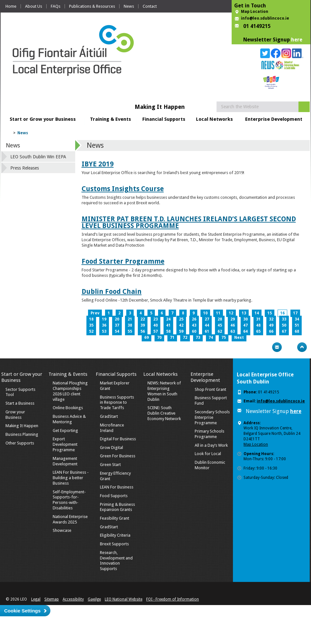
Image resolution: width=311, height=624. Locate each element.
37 (117, 325)
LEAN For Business (116, 487)
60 (194, 331)
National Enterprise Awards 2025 (70, 519)
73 (198, 337)
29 (232, 319)
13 (244, 313)
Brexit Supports (114, 543)
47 (245, 325)
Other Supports (19, 443)
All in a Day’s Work (211, 445)
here (296, 40)
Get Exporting (65, 430)
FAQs (55, 6)
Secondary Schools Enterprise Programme (212, 417)
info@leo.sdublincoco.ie (265, 18)
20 (117, 319)
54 (117, 331)
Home (10, 6)
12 (231, 313)
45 (220, 325)
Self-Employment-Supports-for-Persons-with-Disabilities (69, 500)
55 (130, 331)
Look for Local (208, 453)
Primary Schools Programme (209, 434)
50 (284, 325)
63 (232, 331)
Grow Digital (111, 447)
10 (205, 313)
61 (207, 331)
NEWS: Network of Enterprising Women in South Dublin (164, 391)
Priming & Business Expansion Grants (117, 507)
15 (269, 313)
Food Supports (114, 495)
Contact (150, 6)
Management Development (65, 461)
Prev (95, 313)
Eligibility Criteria (115, 535)
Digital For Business (118, 438)
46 (232, 325)
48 (258, 325)
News (129, 6)
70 (159, 337)
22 (142, 319)
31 (258, 319)
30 (245, 319)
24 (168, 319)
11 (218, 313)
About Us (33, 6)
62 (220, 331)
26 (194, 319)
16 (282, 313)
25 (181, 319)
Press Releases (24, 168)
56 (142, 331)
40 (155, 325)
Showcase (62, 530)
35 (91, 325)
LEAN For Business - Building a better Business (71, 478)
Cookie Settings (22, 610)
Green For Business (117, 455)
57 (155, 331)
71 (172, 337)
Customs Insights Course (123, 189)
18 (91, 319)
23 (155, 319)
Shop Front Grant (210, 389)
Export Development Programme (65, 444)
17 (295, 313)
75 (223, 337)
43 (194, 325)
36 (104, 325)
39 (142, 325)
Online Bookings (68, 407)
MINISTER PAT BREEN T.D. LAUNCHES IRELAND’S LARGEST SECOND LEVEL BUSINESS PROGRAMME (189, 222)
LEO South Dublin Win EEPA (38, 156)
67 (284, 331)
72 (185, 337)
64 (245, 331)
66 (271, 331)
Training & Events (110, 119)
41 (168, 325)
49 (271, 325)
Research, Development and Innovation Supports (116, 560)
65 (258, 331)
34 (297, 319)
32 (271, 319)
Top (302, 347)
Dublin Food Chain (112, 291)
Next (239, 337)
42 (181, 325)
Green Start (110, 464)
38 (130, 325)
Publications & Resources (92, 6)
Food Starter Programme (123, 261)
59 (181, 331)
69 (146, 337)
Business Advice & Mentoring (69, 419)
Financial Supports (163, 119)
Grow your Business (15, 414)
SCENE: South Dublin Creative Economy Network (164, 413)
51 (297, 325)
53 (104, 331)
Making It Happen (21, 425)
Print (264, 347)
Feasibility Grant (114, 518)
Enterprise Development (273, 119)
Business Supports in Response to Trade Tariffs (117, 402)
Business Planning (21, 434)
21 (130, 319)
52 (91, 331)
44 (207, 325)
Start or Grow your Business (43, 119)
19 (104, 319)
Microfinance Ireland (112, 428)
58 (168, 331)
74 (211, 337)
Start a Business (19, 403)
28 (220, 319)
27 (207, 319)
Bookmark (289, 347)
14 (256, 313)
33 (284, 319)
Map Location (254, 11)
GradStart (109, 416)
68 (297, 331)
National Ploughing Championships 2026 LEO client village (70, 391)
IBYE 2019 (98, 164)
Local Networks (214, 119)
